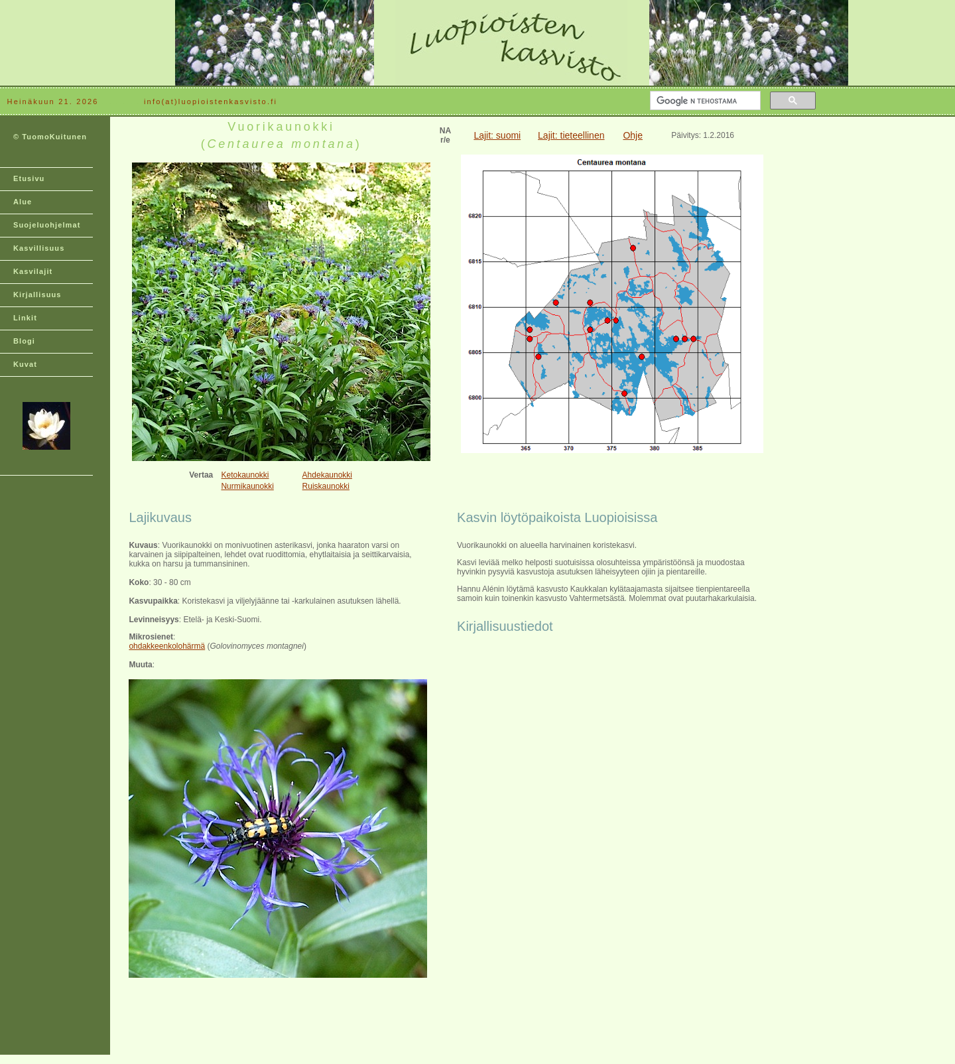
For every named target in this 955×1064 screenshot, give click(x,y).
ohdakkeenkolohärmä (167, 646)
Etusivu (28, 178)
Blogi (24, 341)
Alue (22, 202)
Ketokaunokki (245, 475)
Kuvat (25, 364)
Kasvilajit (32, 271)
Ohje (633, 135)
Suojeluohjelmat (46, 225)
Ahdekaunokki (327, 475)
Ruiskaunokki (326, 486)
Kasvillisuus (38, 248)
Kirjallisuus (37, 295)
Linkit (25, 318)
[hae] (704, 101)
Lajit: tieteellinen (571, 135)
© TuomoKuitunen (50, 137)
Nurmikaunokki (247, 486)
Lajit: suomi (497, 135)
